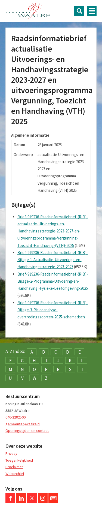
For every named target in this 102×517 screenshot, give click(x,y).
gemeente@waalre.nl (22, 424)
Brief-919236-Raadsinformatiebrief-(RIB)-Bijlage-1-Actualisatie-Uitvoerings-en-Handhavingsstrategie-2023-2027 (52, 260)
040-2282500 (15, 417)
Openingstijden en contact (27, 430)
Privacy (11, 453)
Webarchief (14, 473)
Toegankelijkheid (19, 460)
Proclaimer (14, 466)
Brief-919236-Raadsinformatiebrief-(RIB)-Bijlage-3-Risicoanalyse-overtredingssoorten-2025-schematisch (52, 310)
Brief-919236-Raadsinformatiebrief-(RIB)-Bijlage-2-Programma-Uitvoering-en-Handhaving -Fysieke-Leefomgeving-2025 (52, 281)
